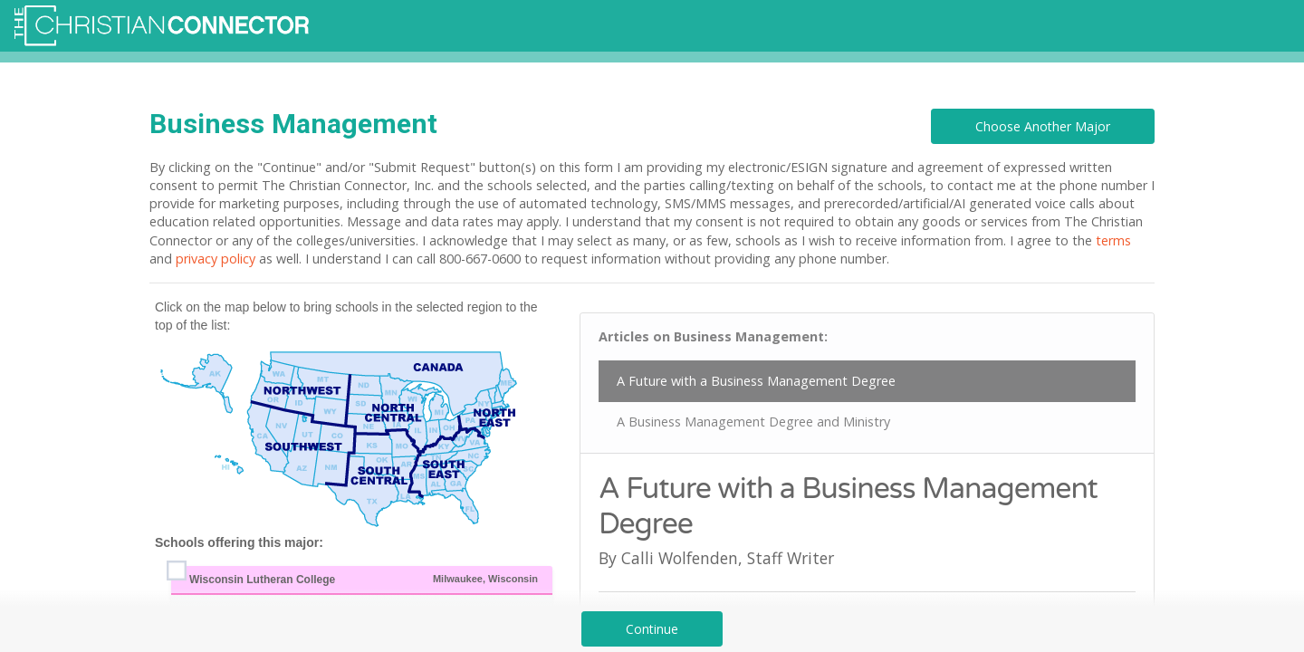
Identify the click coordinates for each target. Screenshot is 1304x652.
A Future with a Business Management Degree (756, 380)
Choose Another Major (1042, 126)
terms (1113, 240)
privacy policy (215, 258)
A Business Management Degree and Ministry (753, 421)
